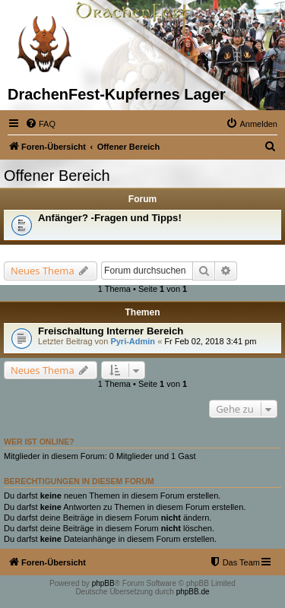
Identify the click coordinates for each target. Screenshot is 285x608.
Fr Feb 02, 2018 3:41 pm (210, 341)
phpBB (103, 583)
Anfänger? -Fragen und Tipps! (110, 217)
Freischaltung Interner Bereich (110, 331)
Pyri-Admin (132, 341)
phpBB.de (193, 591)
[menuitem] (40, 124)
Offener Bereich (57, 175)
